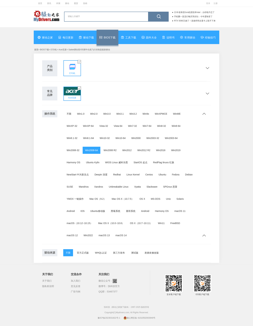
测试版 (134, 252)
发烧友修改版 (152, 252)
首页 (40, 3)
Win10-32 (105, 138)
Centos (149, 174)
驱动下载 (86, 37)
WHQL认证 (101, 252)
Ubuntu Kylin (92, 162)
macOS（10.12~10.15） (79, 223)
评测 (58, 3)
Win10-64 (121, 138)
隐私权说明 (48, 286)
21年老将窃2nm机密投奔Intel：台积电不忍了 (194, 12)
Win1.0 (81, 113)
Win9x (146, 113)
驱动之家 (45, 37)
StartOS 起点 (140, 162)
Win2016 (160, 150)
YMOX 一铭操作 (75, 199)
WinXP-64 (88, 126)
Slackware (152, 186)
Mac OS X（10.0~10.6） (111, 223)
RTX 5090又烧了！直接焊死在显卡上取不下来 (195, 21)
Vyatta (137, 186)
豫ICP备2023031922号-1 (109, 318)
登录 (208, 3)
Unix (168, 199)
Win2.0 (94, 113)
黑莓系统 (115, 211)
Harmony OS (73, 162)
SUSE (70, 186)
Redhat (117, 174)
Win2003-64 (171, 138)
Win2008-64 (91, 150)
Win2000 (135, 138)
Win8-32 (161, 126)
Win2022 (88, 235)
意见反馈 (75, 286)
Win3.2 (133, 113)
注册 (216, 3)
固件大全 (149, 37)
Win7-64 (147, 126)
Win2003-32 (152, 138)
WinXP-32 (72, 126)
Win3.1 (120, 113)
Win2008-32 (73, 150)
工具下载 (128, 37)
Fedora (175, 174)
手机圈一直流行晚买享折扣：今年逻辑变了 (193, 16)
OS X (142, 199)
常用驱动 (187, 37)
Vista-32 (103, 126)
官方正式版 (83, 252)
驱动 (67, 3)
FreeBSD (175, 223)
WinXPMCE (161, 113)
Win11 (161, 223)
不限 (69, 113)
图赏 (76, 3)
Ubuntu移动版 (97, 211)
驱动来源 (49, 252)
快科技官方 (114, 286)
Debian (189, 174)
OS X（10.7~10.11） (141, 223)
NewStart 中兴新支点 (78, 174)
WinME (177, 113)
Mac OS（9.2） (97, 199)
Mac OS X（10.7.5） (123, 199)
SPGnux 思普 (170, 186)
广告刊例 (75, 291)
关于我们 (47, 280)
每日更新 (65, 37)
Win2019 (175, 150)
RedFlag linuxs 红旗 (163, 162)
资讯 (49, 3)
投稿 (85, 3)
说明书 (168, 37)
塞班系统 (130, 211)
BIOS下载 (107, 37)
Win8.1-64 (88, 138)
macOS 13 (104, 235)
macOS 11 (180, 211)
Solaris (180, 199)
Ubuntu (162, 174)
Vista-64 (118, 126)
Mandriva (84, 186)
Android (71, 211)
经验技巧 (208, 37)
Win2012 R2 (143, 150)
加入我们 (75, 280)
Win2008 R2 (110, 150)
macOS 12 (72, 235)
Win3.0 (107, 113)
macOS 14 (121, 235)
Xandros (98, 186)
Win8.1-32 (72, 138)
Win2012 (127, 150)
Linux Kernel (133, 174)
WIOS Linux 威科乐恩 (116, 162)
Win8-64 (176, 126)
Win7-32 (132, 126)
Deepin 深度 (100, 174)
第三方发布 (119, 252)
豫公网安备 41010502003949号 (139, 318)
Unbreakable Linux (119, 186)
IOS (82, 211)
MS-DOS (155, 199)
